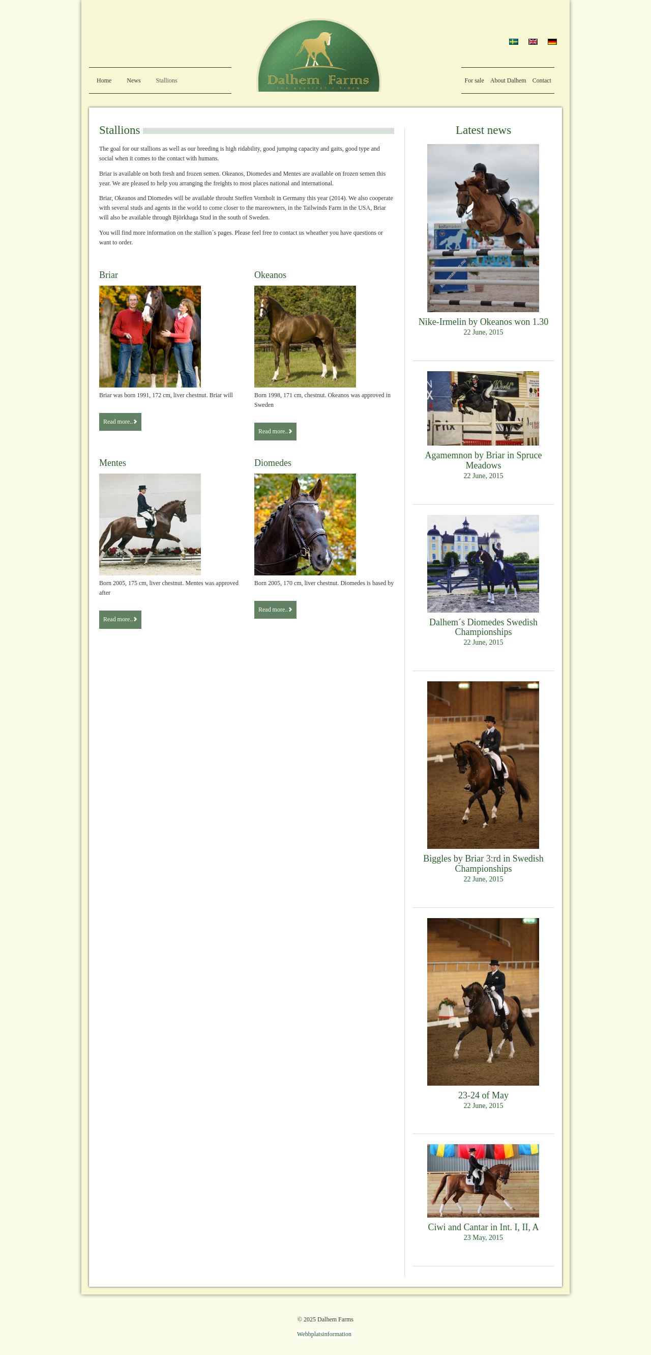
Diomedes (272, 463)
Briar (108, 275)
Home (104, 80)
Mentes (112, 463)
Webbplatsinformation (324, 1334)
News (133, 80)
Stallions (166, 80)
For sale (474, 80)
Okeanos (270, 275)
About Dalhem (508, 80)
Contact (541, 80)
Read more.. (120, 421)
